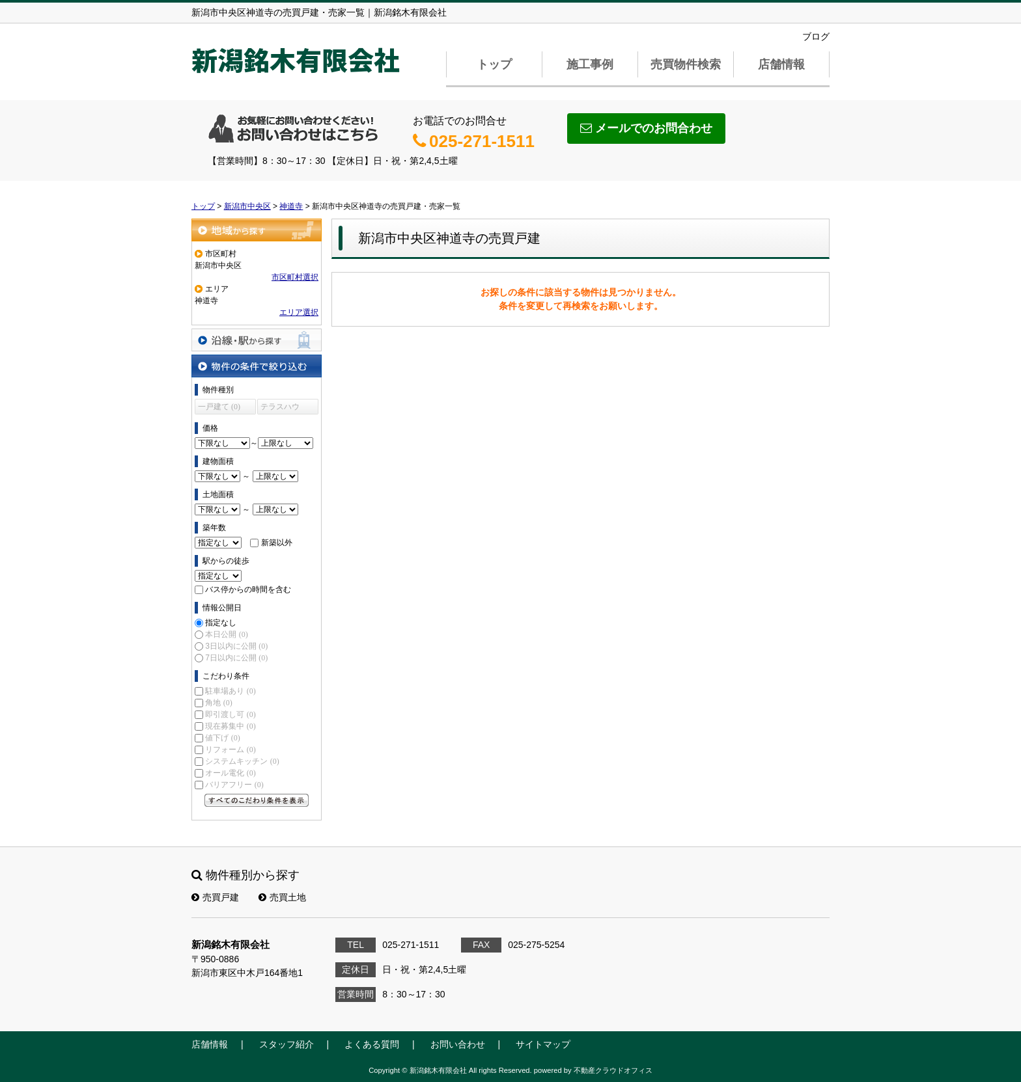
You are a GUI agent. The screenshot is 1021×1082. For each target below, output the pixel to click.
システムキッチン (242, 761)
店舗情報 (781, 64)
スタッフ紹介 (286, 1044)
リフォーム (230, 749)
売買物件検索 (685, 64)
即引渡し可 (230, 714)
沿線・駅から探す (256, 340)
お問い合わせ (457, 1044)
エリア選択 (298, 312)
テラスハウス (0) (280, 408)
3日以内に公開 (236, 646)
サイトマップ (543, 1044)
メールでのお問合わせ (646, 128)
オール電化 (230, 773)
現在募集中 (230, 726)
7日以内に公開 (236, 657)
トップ (494, 64)
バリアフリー (234, 784)
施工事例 (589, 64)
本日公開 (226, 634)
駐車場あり (230, 691)
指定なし (220, 622)
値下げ (222, 737)
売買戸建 (215, 897)
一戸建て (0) (219, 406)
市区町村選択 (295, 277)
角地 (218, 702)
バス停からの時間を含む (248, 589)
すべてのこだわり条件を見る (256, 800)
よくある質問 (371, 1044)
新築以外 (276, 542)
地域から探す (256, 230)
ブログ (816, 36)
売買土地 (282, 897)
